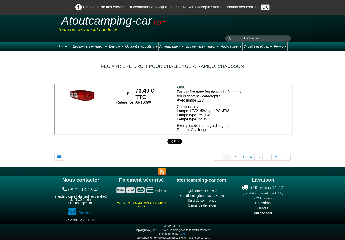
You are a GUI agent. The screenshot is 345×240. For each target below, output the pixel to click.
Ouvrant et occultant (141, 46)
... (266, 157)
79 (276, 157)
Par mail (81, 213)
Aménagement (171, 46)
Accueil (63, 46)
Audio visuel (231, 46)
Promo (280, 46)
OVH (183, 233)
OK (265, 7)
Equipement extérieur (90, 46)
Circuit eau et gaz (258, 46)
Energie (116, 46)
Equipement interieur (202, 46)
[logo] (145, 25)
